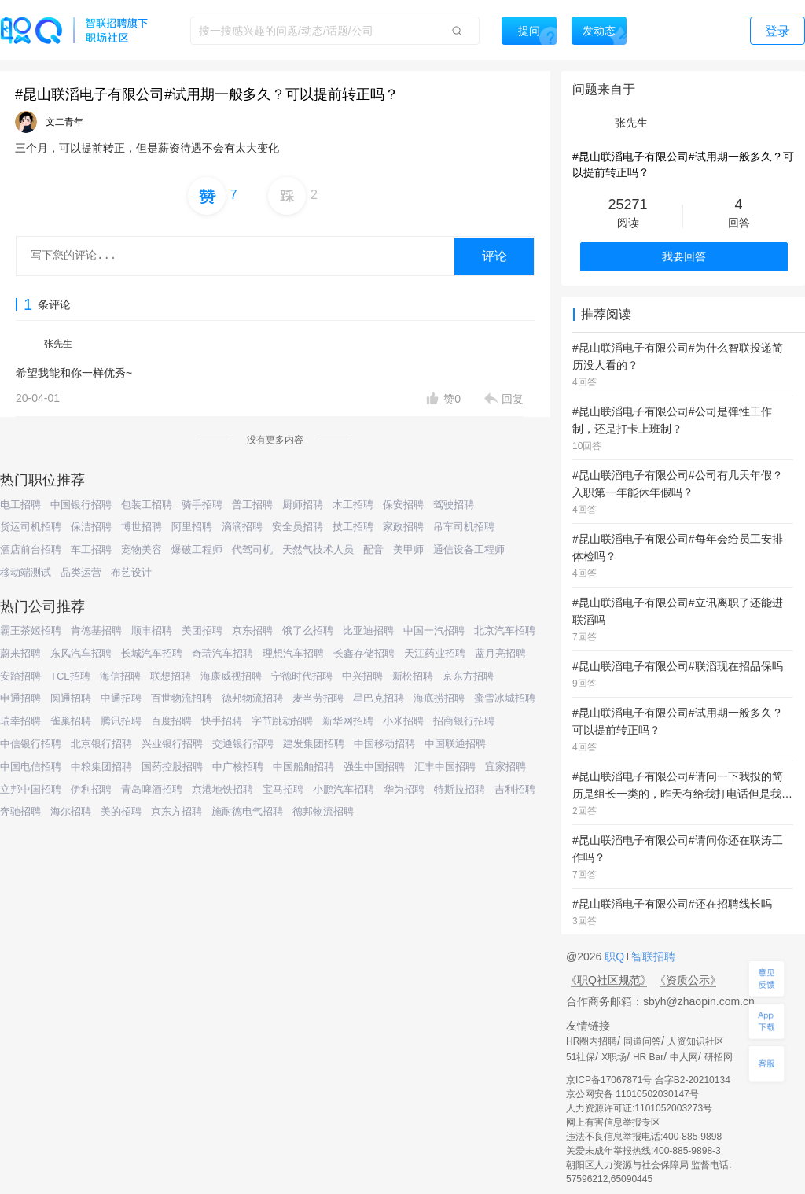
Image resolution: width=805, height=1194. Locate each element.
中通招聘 (121, 698)
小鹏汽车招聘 (343, 789)
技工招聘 (353, 527)
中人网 (684, 1057)
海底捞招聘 (439, 698)
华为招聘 (404, 789)
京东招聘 (252, 630)
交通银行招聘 (243, 744)
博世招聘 (141, 527)
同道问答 (642, 1041)
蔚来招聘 (20, 653)
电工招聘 (20, 504)
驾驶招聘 (453, 504)
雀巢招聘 (70, 721)
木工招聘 (353, 504)
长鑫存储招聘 (364, 653)
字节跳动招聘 (282, 721)
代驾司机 (252, 549)
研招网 (718, 1057)
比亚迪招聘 (368, 630)
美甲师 (408, 549)
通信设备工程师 (469, 549)
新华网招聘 (347, 721)
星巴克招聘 (378, 698)
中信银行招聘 (30, 744)
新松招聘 (412, 676)
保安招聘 (403, 504)
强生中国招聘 (374, 766)
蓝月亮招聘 (500, 653)
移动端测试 (25, 572)
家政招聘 (403, 527)
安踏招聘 (20, 676)
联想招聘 (170, 676)
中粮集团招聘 (101, 766)
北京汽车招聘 (504, 630)
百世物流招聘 (181, 698)
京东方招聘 (468, 676)
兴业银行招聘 (172, 744)
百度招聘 (171, 721)
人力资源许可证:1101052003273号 (639, 1108)
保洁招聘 (91, 527)
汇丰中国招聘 (445, 766)
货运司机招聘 (30, 527)
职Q (616, 956)
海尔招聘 (70, 811)
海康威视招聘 (231, 676)
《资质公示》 (688, 980)
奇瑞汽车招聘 (222, 653)
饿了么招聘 (307, 630)
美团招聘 (202, 630)
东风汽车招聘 (81, 653)
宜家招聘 (505, 766)
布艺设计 (131, 572)
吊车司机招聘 (463, 527)
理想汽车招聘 (293, 653)
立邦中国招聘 (30, 789)
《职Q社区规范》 (609, 980)
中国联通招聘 (455, 744)
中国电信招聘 (30, 766)
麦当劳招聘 (318, 698)
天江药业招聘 (434, 653)
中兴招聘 (362, 676)
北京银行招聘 (101, 744)
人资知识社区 (695, 1041)
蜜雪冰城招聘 (504, 698)
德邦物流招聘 (252, 698)
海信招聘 (120, 676)
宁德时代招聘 (302, 676)
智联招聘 (651, 956)
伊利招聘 (91, 789)
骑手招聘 (202, 504)
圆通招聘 (70, 698)
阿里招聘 (191, 527)
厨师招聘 (302, 504)
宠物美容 (141, 549)
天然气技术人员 (318, 549)
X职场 (614, 1057)
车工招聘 (91, 549)
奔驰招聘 (20, 811)
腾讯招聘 (121, 721)
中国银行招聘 (81, 504)
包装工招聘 (146, 504)
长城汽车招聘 (151, 653)
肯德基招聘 (96, 630)
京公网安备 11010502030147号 (632, 1094)
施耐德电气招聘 (247, 811)
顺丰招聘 (151, 630)
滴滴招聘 (242, 527)
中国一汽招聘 (434, 630)
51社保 (580, 1057)
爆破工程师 (196, 549)
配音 (373, 549)
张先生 (58, 343)
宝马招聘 (283, 789)
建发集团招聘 (313, 744)
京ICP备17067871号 (609, 1079)
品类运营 (81, 572)
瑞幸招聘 (20, 721)
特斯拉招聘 (459, 789)
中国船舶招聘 (303, 766)
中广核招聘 (237, 766)
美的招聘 (121, 811)
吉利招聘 (514, 789)
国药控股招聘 (172, 766)
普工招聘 (252, 504)
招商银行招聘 (463, 721)
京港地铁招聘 (222, 789)
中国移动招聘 (384, 744)
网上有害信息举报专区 (613, 1122)
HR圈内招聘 (591, 1041)
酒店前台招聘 (30, 549)
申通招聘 (20, 698)
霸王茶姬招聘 (30, 630)
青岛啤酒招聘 (151, 789)
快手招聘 (221, 721)
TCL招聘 (70, 676)
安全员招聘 (297, 527)
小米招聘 (403, 721)
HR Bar (648, 1057)
